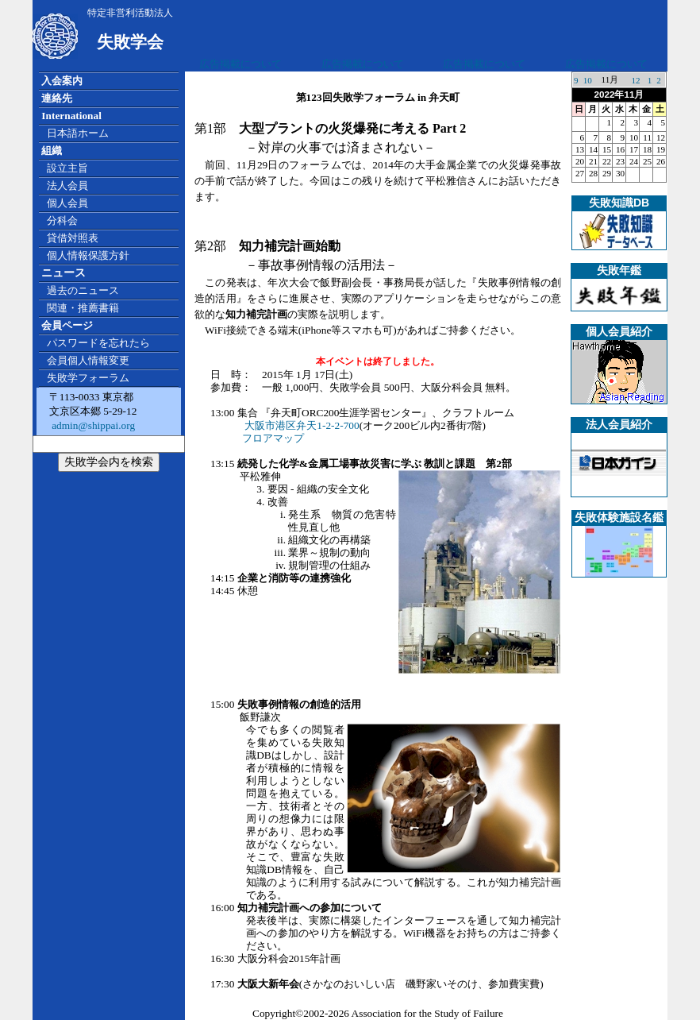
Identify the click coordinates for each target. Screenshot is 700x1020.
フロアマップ (273, 438)
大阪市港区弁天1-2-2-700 (301, 425)
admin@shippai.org (92, 425)
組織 (51, 150)
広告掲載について (240, 64)
